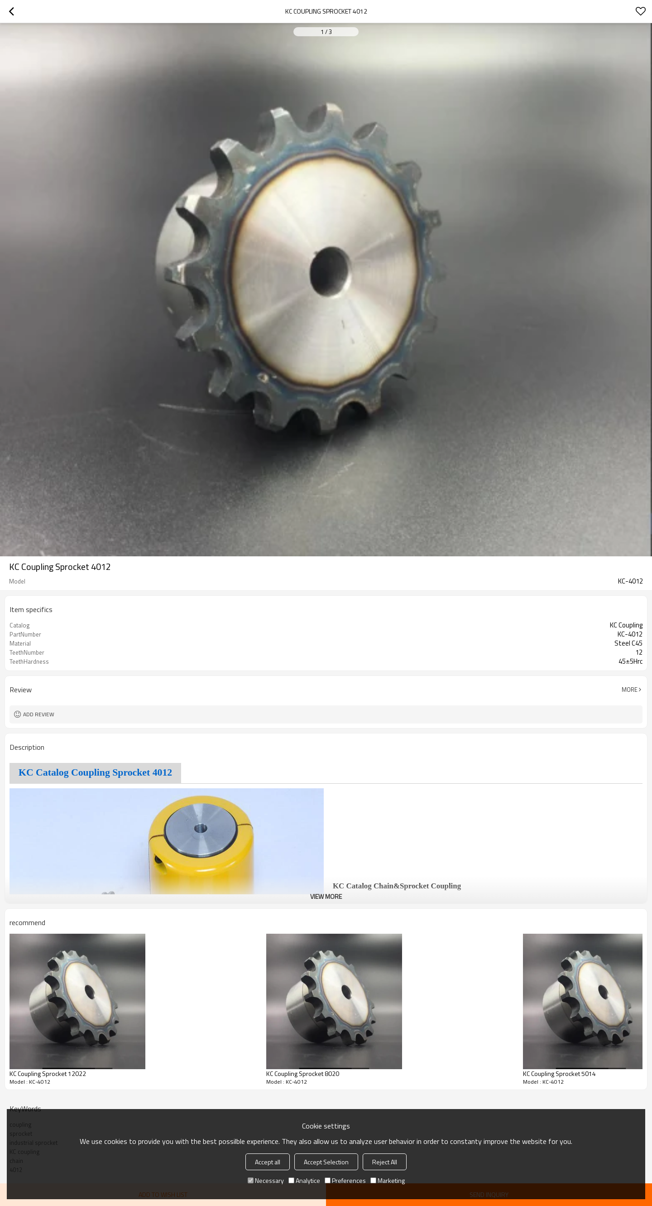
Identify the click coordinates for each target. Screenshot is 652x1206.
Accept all (267, 1162)
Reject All (384, 1162)
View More (326, 896)
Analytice (304, 1180)
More (630, 689)
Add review (38, 714)
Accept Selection (326, 1162)
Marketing (387, 1180)
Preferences (345, 1180)
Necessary (266, 1180)
